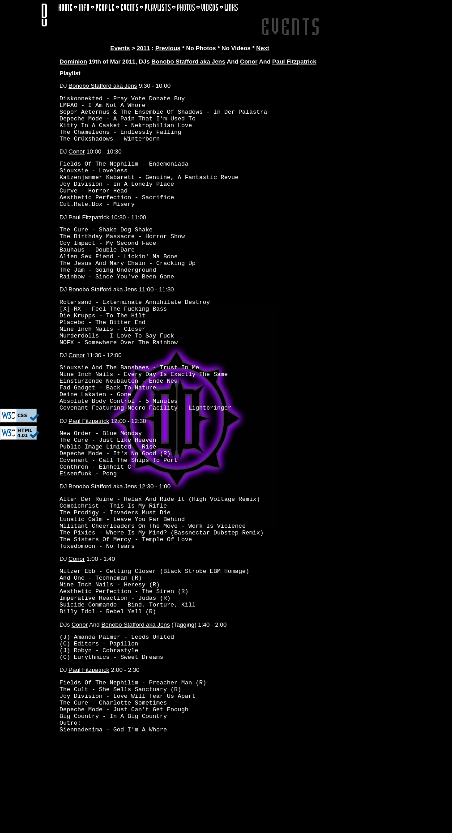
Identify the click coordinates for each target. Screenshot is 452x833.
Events (120, 48)
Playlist (70, 73)
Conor (248, 61)
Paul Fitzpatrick (294, 61)
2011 (143, 48)
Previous (167, 48)
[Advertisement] (27, 271)
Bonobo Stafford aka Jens (188, 61)
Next (262, 48)
